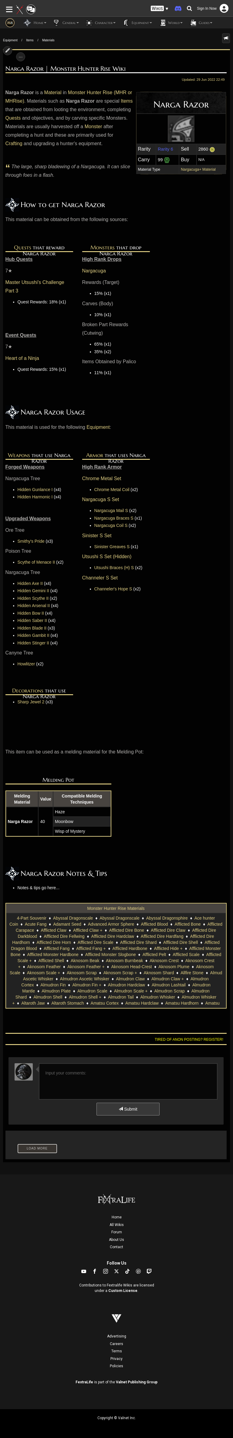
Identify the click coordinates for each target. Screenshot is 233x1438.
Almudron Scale (92, 991)
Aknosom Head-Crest (131, 966)
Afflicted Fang (56, 948)
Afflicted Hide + (168, 948)
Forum (116, 1232)
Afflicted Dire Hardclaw (112, 936)
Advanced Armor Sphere (111, 924)
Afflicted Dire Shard (138, 942)
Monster (93, 126)
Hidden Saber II (32, 620)
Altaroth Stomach (67, 1003)
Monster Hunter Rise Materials (115, 908)
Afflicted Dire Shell (180, 942)
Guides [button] (200, 22)
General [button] (65, 22)
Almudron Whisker (157, 997)
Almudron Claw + (167, 978)
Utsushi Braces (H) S (114, 567)
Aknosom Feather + (86, 966)
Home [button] (35, 22)
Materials (48, 40)
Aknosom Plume (173, 966)
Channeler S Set (100, 577)
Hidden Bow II (31, 613)
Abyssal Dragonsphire (167, 918)
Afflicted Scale (186, 954)
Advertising (116, 1336)
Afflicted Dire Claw (168, 930)
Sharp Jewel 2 (31, 701)
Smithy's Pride (31, 541)
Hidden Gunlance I (35, 489)
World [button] (170, 22)
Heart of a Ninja (22, 358)
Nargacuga (94, 270)
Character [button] (100, 22)
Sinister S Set (97, 535)
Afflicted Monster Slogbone (110, 954)
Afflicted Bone (187, 924)
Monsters (102, 247)
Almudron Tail (121, 997)
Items (29, 40)
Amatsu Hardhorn (182, 1003)
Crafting (13, 143)
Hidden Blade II (32, 628)
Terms (116, 1351)
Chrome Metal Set (101, 478)
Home (117, 1217)
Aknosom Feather (44, 966)
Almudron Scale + (131, 991)
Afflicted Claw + (88, 930)
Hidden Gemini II (33, 590)
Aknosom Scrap (82, 972)
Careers (116, 1344)
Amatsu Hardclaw (142, 1003)
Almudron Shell (47, 997)
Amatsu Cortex (105, 1003)
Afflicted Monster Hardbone (52, 954)
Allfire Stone (192, 972)
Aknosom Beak (85, 960)
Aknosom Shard (159, 972)
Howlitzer (26, 663)
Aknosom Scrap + (120, 972)
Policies (116, 1366)
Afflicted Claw (53, 930)
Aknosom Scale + (43, 972)
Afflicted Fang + (91, 948)
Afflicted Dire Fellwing (64, 936)
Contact (116, 1247)
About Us (116, 1240)
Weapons (19, 455)
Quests (13, 118)
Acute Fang (36, 924)
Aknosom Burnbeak (124, 960)
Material (53, 92)
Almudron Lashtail (169, 984)
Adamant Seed (67, 924)
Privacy (116, 1359)
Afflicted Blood (154, 924)
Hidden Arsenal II (34, 605)
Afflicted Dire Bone (126, 930)
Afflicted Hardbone (130, 948)
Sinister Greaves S (112, 546)
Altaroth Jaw (33, 1003)
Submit (128, 1109)
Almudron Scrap (169, 991)
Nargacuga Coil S (111, 525)
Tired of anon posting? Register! (189, 1039)
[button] (159, 8)
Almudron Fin (53, 984)
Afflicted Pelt (154, 954)
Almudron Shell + (85, 997)
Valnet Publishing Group (136, 1382)
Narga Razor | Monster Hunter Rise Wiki (65, 69)
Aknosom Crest (164, 960)
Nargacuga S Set (100, 499)
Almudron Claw (130, 978)
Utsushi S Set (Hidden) (107, 556)
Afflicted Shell (51, 960)
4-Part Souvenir (31, 918)
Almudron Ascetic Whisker (85, 978)
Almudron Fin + (87, 984)
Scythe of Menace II (36, 562)
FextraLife (84, 1382)
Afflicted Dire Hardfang (162, 936)
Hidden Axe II (30, 583)
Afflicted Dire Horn (54, 942)
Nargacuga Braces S (113, 518)
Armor (94, 455)
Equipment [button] (137, 22)
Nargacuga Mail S (111, 510)
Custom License (122, 1291)
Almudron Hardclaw (126, 984)
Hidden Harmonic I (35, 496)
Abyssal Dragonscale (73, 918)
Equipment (10, 40)
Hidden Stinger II (33, 642)
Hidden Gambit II (33, 635)
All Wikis (117, 1225)
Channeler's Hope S (113, 588)
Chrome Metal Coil (112, 489)
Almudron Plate (56, 991)
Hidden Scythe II (33, 598)
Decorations (27, 690)
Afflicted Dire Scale (95, 942)
